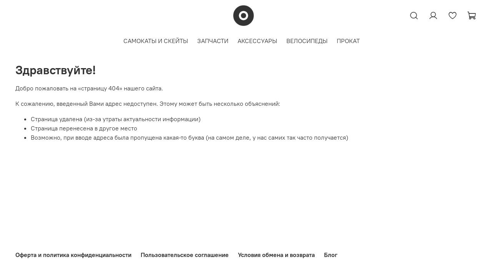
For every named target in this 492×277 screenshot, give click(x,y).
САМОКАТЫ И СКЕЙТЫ (155, 41)
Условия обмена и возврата (276, 255)
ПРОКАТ (348, 41)
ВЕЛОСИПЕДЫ (306, 41)
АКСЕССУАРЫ (257, 41)
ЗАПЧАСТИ (212, 41)
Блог (330, 255)
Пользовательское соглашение (185, 255)
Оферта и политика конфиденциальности (73, 255)
